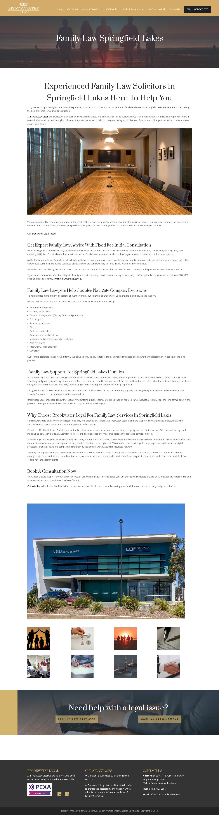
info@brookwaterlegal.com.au (165, 794)
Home (60, 9)
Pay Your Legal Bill (156, 9)
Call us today (33, 486)
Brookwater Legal (39, 116)
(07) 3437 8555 (158, 788)
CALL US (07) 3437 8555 (197, 9)
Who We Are (72, 9)
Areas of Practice (90, 9)
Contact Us (174, 9)
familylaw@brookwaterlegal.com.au (64, 278)
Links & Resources (132, 9)
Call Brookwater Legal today (41, 233)
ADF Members (112, 9)
